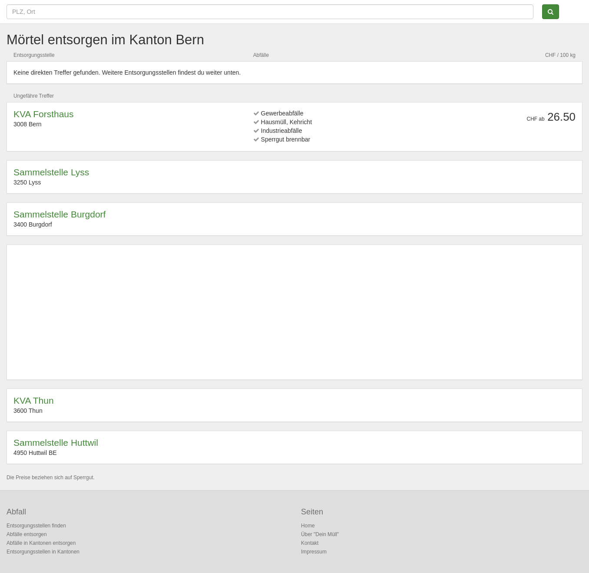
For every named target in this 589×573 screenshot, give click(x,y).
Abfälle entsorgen (27, 534)
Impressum (314, 552)
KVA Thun (33, 400)
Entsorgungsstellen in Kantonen (43, 552)
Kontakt (309, 543)
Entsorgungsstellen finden (36, 526)
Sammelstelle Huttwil (55, 443)
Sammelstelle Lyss (51, 172)
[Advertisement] (274, 312)
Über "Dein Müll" (320, 534)
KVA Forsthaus (43, 114)
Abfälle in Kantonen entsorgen (41, 543)
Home (308, 526)
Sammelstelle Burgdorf (59, 214)
